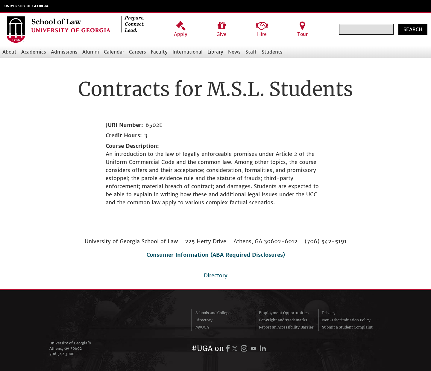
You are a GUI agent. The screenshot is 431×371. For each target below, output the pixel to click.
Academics (33, 52)
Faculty (159, 52)
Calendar (114, 52)
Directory (215, 275)
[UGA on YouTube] (254, 348)
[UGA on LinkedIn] (263, 348)
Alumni (90, 52)
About (9, 52)
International (187, 52)
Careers (137, 52)
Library (215, 52)
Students (272, 52)
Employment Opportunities (284, 313)
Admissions (64, 52)
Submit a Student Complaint (347, 327)
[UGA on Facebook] (229, 348)
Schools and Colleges (213, 313)
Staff (251, 52)
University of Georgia (26, 6)
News (234, 52)
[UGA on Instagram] (245, 348)
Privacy (329, 313)
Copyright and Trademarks (283, 320)
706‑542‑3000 (62, 354)
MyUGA (202, 327)
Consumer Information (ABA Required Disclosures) (215, 254)
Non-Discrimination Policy (346, 320)
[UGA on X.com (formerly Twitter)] (235, 348)
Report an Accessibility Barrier (286, 327)
